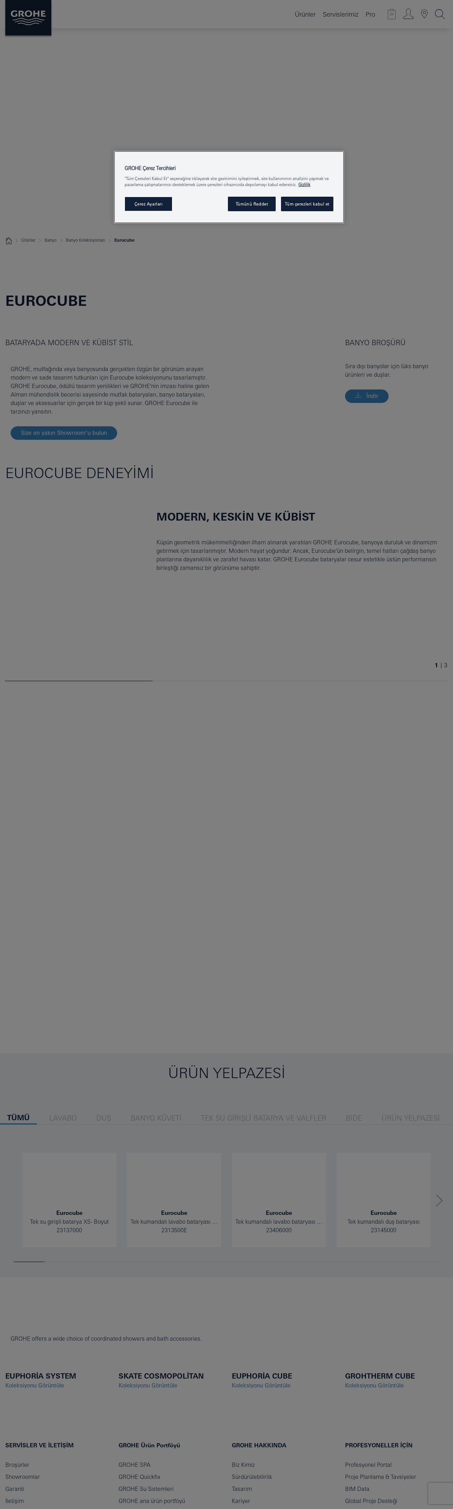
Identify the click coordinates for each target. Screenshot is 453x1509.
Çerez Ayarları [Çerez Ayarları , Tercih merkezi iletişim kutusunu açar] (148, 204)
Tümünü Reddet (252, 204)
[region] (229, 187)
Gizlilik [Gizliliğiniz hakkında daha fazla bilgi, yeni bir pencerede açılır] (304, 184)
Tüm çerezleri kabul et (307, 204)
